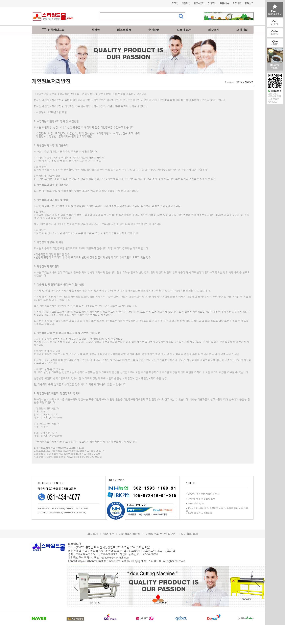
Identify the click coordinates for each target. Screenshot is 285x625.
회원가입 (186, 3)
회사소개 (213, 30)
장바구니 (212, 3)
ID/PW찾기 (199, 3)
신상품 (95, 30)
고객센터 (237, 3)
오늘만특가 (184, 30)
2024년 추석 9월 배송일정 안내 (204, 493)
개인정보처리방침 (129, 534)
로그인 (175, 3)
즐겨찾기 (249, 3)
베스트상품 (124, 30)
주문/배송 (224, 3)
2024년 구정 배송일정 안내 (202, 498)
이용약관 (108, 534)
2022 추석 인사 (196, 503)
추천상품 (154, 30)
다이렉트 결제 (189, 534)
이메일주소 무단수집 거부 (161, 534)
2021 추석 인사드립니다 (200, 513)
